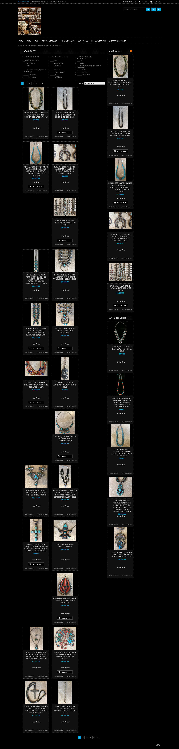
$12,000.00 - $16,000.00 (26, 152)
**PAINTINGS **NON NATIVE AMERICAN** (29, 65)
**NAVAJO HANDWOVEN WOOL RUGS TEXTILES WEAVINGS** (32, 109)
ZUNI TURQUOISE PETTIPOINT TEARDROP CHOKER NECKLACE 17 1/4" (92, 439)
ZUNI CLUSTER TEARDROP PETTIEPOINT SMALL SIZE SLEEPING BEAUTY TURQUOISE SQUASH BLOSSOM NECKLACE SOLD (63, 279)
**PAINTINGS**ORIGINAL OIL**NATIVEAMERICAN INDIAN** (30, 104)
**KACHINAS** (24, 87)
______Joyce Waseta (85, 72)
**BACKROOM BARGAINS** (28, 56)
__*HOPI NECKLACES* (59, 56)
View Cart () (156, 2)
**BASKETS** (24, 60)
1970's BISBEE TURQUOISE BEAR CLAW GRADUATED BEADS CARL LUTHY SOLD (149, 554)
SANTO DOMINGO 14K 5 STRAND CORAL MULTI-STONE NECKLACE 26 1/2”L (63, 385)
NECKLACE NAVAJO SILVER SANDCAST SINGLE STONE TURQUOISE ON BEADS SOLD (92, 277)
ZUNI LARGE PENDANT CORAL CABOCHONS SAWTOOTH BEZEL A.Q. (92, 600)
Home (20, 45)
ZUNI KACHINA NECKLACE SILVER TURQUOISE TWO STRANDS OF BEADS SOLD (63, 493)
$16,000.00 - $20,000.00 (26, 156)
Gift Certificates (35, 1)
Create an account (61, 1)
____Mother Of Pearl (84, 63)
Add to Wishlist (56, 136)
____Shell (54, 65)
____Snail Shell (83, 65)
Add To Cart (92, 132)
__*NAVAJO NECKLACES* (87, 56)
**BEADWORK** (25, 70)
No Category (23, 130)
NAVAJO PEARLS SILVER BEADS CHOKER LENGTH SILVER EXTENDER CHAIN (92, 115)
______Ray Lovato (57, 77)
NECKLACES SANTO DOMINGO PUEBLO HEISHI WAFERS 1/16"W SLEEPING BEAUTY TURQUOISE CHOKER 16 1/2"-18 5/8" (63, 171)
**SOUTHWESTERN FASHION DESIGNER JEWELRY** (29, 115)
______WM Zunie (83, 77)
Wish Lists (144, 2)
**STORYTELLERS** (26, 126)
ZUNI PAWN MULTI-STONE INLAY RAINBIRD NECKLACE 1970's (92, 223)
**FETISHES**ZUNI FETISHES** (30, 83)
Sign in (52, 1)
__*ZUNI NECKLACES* (59, 61)
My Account (44, 1)
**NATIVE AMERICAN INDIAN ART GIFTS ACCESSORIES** (30, 92)
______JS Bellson (110, 72)
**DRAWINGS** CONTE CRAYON (30, 80)
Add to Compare (70, 136)
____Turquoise (82, 70)
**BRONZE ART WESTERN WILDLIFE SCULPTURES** (31, 75)
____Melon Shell (56, 63)
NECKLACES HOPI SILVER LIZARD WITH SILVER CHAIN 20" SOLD (92, 385)
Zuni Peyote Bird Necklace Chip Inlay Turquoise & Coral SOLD (149, 349)
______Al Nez (109, 70)
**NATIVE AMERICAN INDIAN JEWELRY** (37, 45)
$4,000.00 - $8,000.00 (26, 144)
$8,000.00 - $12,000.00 (26, 148)
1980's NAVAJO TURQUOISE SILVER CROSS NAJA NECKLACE (92, 331)
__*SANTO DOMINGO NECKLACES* (111, 57)
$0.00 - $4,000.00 (24, 140)
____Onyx (107, 63)
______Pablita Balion (111, 74)
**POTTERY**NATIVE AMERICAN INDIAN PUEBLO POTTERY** (30, 121)
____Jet (106, 61)
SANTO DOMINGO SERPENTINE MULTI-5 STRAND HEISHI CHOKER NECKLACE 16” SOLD (63, 115)
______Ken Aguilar (57, 74)
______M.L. (82, 74)
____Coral (81, 61)
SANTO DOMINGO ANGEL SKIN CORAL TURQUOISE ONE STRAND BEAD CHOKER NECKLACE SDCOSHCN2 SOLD (149, 402)
